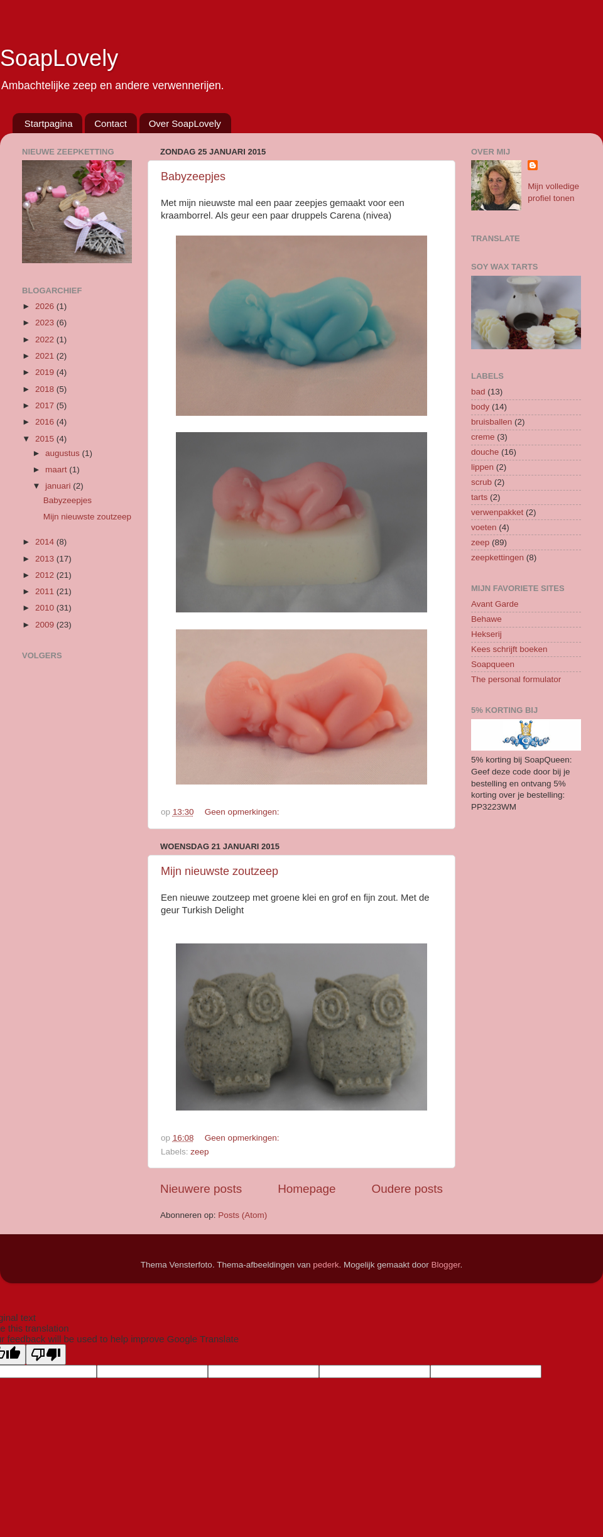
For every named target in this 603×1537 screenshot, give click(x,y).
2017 (46, 405)
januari (59, 486)
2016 (46, 421)
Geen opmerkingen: (243, 812)
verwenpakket (497, 512)
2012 (46, 575)
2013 (46, 558)
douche (485, 452)
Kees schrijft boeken (509, 649)
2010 (46, 607)
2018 (46, 389)
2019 (46, 372)
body (480, 406)
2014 (46, 541)
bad (478, 391)
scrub (481, 482)
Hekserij (486, 634)
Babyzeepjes (193, 176)
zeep (199, 1151)
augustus (63, 453)
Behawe (486, 619)
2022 (46, 339)
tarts (479, 497)
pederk (326, 1264)
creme (483, 437)
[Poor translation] (46, 1354)
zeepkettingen (497, 557)
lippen (482, 467)
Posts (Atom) (242, 1215)
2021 (46, 356)
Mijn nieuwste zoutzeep (219, 871)
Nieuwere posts (201, 1188)
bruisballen (491, 421)
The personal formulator (516, 679)
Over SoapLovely (185, 123)
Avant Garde (495, 604)
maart (57, 469)
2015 (46, 438)
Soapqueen (492, 664)
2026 (46, 306)
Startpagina (48, 123)
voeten (484, 527)
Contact (110, 123)
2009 (46, 624)
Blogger (446, 1264)
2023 (46, 322)
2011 (46, 591)
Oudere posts (407, 1188)
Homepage (306, 1188)
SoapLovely (59, 58)
